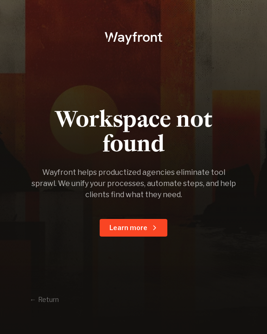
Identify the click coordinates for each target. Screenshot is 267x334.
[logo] (133, 37)
